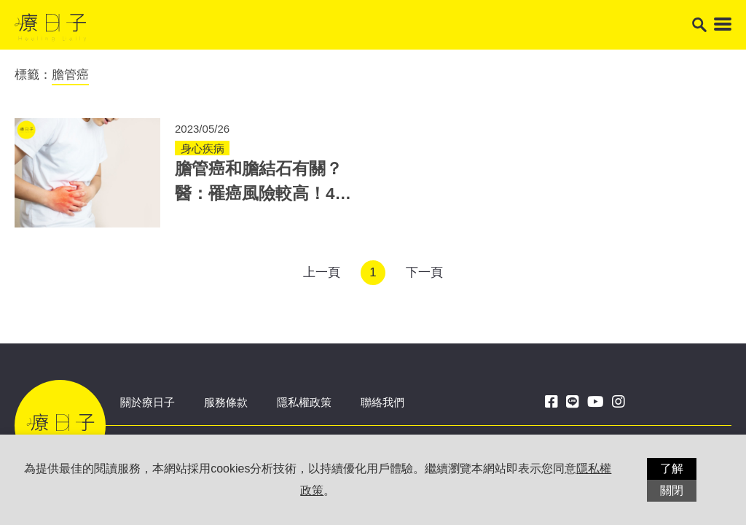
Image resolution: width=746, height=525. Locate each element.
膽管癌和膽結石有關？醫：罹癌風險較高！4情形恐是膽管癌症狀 (263, 194)
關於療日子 (147, 402)
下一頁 (424, 272)
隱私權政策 (304, 402)
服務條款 (226, 402)
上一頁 (321, 272)
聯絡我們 (382, 402)
